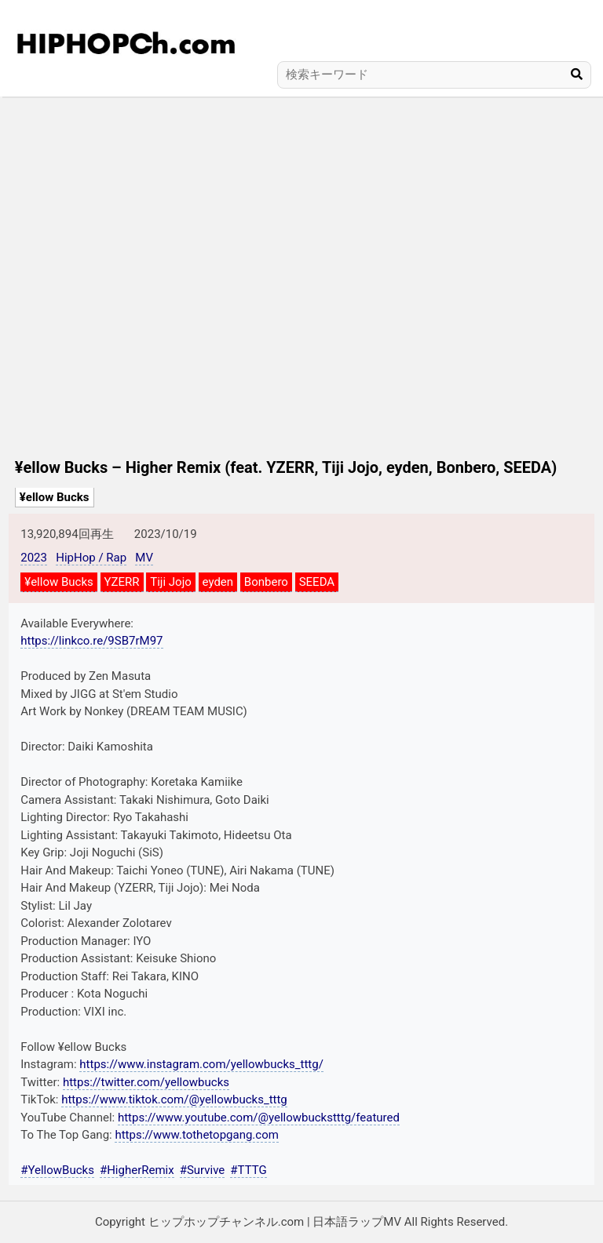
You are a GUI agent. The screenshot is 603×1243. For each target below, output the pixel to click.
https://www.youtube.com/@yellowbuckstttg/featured (259, 1117)
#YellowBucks (57, 1170)
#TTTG (248, 1170)
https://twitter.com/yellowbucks (146, 1082)
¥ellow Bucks (55, 497)
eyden (218, 582)
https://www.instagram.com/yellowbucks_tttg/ (201, 1064)
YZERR (122, 582)
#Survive (202, 1170)
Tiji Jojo (171, 582)
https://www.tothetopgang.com (196, 1135)
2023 (33, 558)
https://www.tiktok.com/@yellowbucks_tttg (174, 1099)
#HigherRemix (137, 1170)
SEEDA (316, 582)
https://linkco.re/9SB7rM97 (91, 641)
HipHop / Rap (91, 558)
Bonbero (266, 582)
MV (144, 558)
